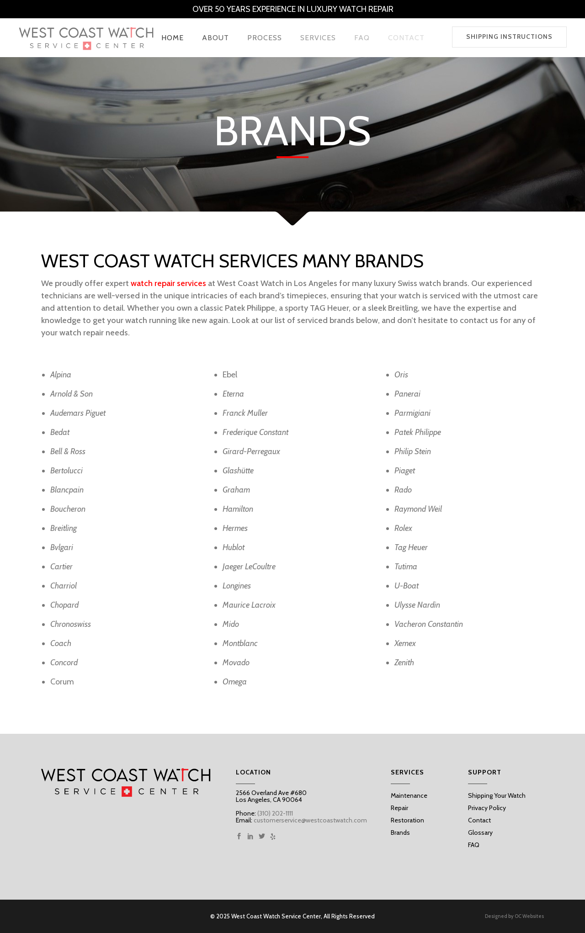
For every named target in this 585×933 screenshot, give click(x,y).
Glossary (480, 832)
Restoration (407, 820)
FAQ (473, 845)
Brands (400, 832)
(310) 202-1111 (274, 813)
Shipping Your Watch (497, 795)
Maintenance (409, 795)
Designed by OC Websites (514, 916)
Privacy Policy (487, 808)
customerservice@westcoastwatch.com (310, 820)
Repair (399, 808)
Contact (479, 820)
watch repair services (168, 283)
